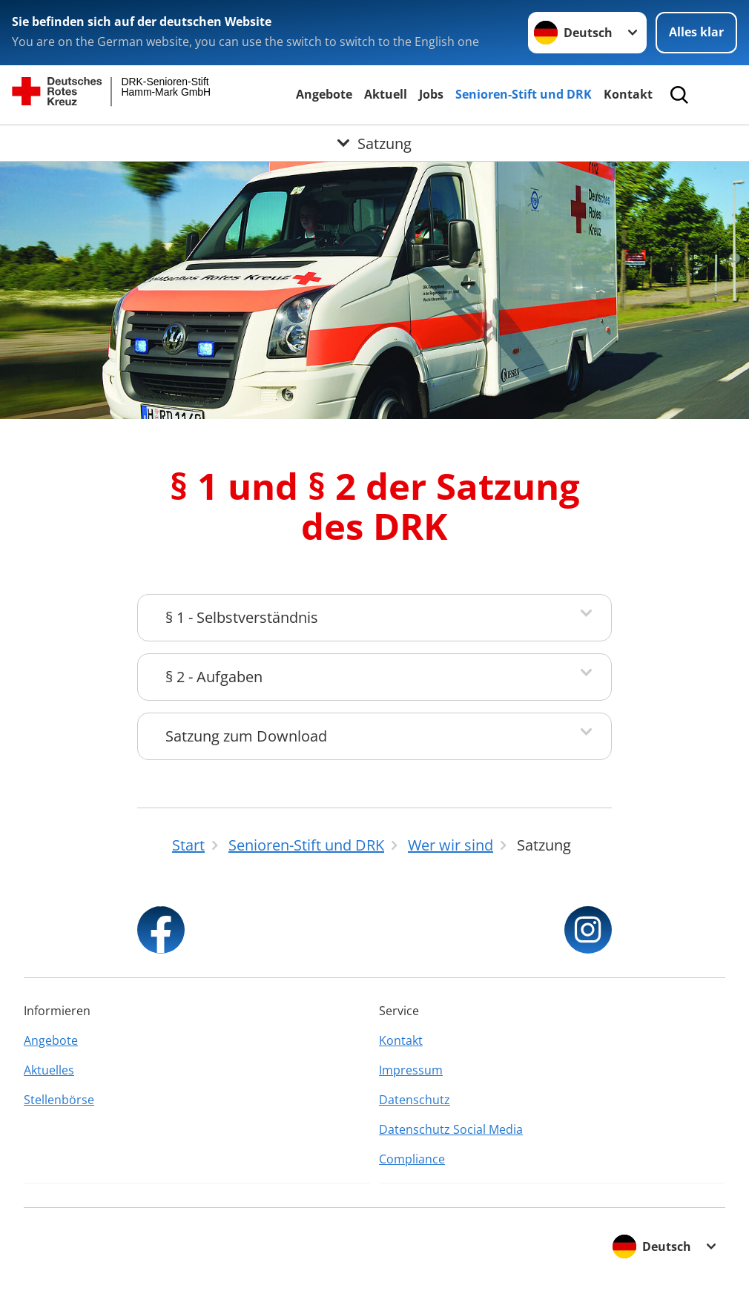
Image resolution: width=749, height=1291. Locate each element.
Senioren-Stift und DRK (523, 94)
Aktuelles (49, 1070)
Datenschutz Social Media (451, 1129)
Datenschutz (414, 1100)
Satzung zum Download (246, 736)
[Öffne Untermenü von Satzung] (374, 143)
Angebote (324, 94)
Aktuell (385, 94)
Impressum (411, 1070)
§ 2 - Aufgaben (214, 677)
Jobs (431, 94)
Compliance (412, 1159)
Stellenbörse (59, 1100)
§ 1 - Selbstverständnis (241, 617)
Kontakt (628, 94)
